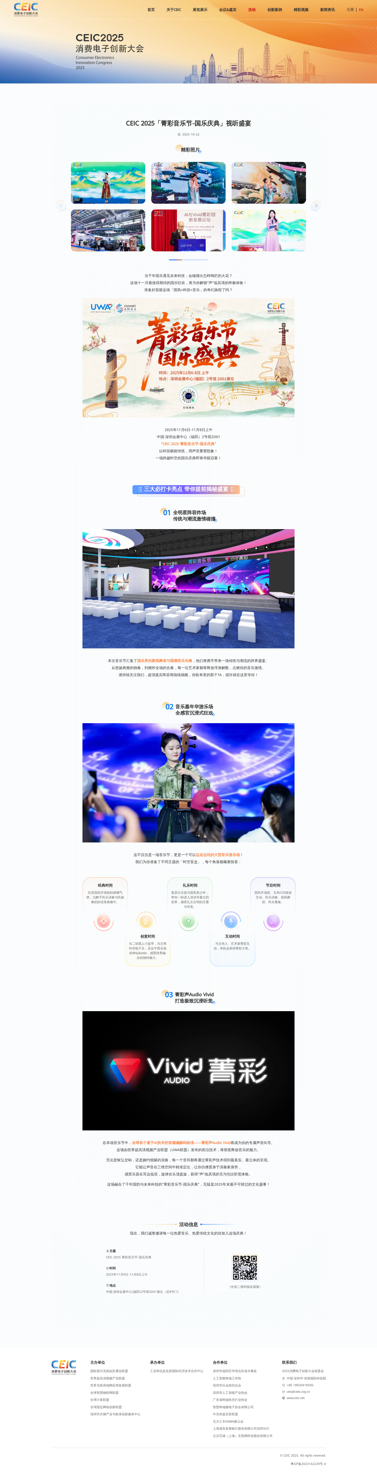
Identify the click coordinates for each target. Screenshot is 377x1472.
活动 (252, 10)
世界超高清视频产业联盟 (107, 1378)
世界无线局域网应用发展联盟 (110, 1385)
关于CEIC (174, 10)
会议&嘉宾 (227, 10)
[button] (316, 205)
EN (361, 10)
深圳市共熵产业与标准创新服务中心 (115, 1414)
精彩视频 (301, 10)
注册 (350, 9)
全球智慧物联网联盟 (104, 1393)
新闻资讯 (327, 10)
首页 (151, 10)
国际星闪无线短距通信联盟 (109, 1371)
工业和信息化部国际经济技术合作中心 (176, 1371)
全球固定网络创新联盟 (106, 1407)
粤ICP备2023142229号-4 (308, 1464)
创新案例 (274, 10)
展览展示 (200, 10)
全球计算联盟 (99, 1400)
